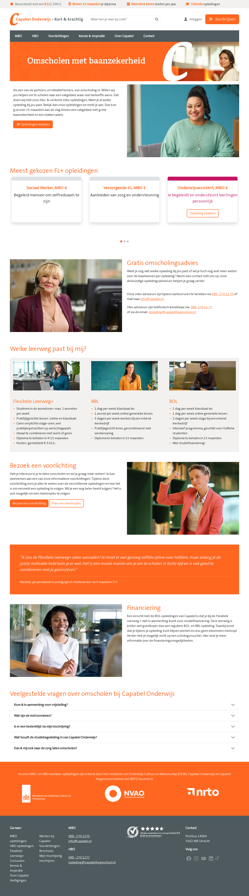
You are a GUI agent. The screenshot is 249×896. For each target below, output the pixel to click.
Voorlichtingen (49, 846)
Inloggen (193, 19)
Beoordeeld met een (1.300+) (35, 4)
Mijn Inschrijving (50, 856)
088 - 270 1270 (79, 836)
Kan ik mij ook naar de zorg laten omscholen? (45, 748)
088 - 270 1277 (79, 857)
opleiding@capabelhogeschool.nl (172, 312)
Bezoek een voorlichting (29, 503)
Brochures (46, 851)
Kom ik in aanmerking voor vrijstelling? (41, 705)
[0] (121, 241)
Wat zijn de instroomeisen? (33, 715)
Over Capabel (19, 875)
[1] (124, 241)
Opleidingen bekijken (33, 124)
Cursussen (17, 861)
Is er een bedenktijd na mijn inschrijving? (42, 726)
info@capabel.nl (152, 299)
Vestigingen (18, 880)
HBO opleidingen (22, 846)
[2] (128, 241)
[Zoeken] (124, 19)
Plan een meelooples (66, 503)
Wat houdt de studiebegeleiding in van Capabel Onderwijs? (55, 737)
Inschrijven (222, 19)
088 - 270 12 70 (223, 294)
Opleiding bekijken (203, 213)
